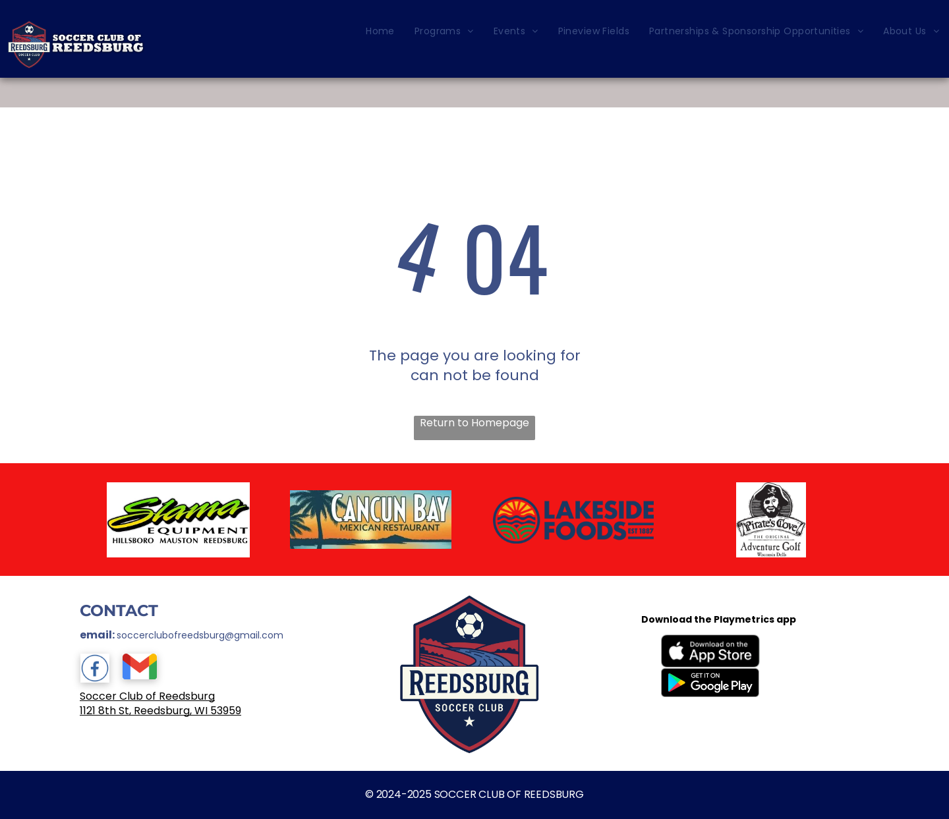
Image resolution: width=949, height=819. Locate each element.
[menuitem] (380, 31)
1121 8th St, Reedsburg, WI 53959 (160, 710)
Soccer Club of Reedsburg (147, 696)
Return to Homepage (474, 423)
